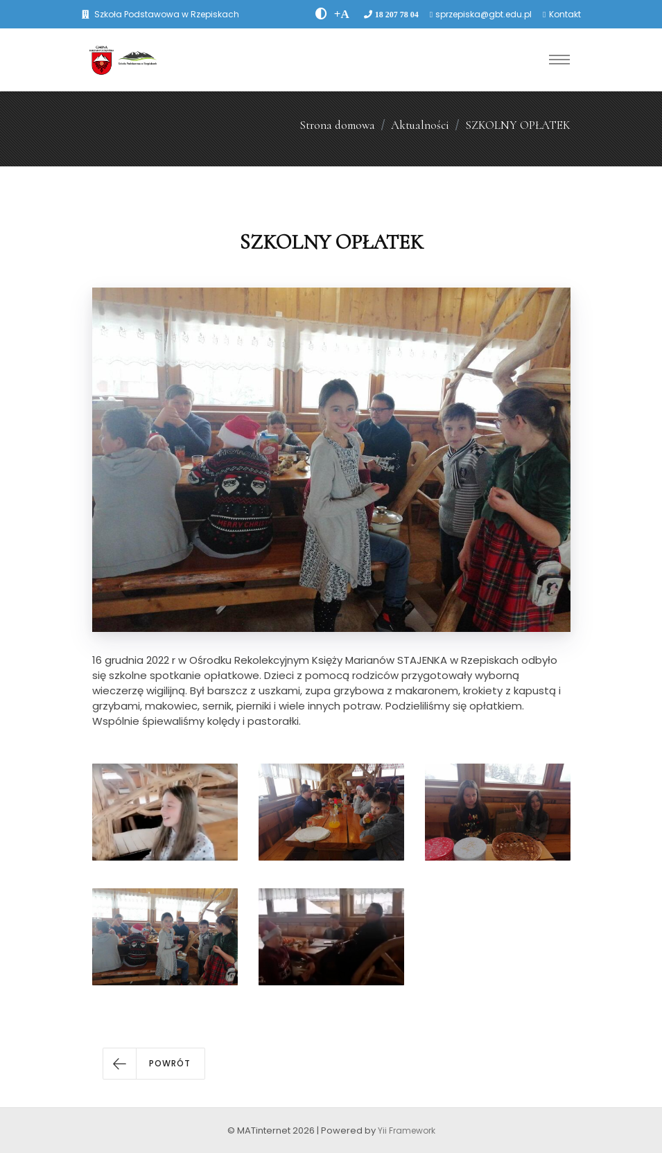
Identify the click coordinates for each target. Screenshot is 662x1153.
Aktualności (420, 125)
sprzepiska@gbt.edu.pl (483, 14)
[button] (154, 1064)
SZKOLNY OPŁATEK (517, 125)
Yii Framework (406, 1130)
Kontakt (565, 14)
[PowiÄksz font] (341, 14)
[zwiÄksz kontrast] (321, 14)
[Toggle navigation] (559, 59)
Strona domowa (337, 125)
